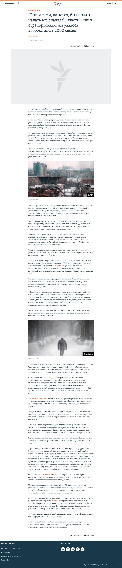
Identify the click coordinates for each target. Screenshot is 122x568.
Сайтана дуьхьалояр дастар (11, 556)
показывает (55, 501)
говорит (53, 517)
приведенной (52, 378)
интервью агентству (38, 399)
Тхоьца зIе (5, 560)
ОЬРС (109, 3)
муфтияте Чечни (43, 475)
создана (58, 266)
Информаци (5, 552)
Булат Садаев (33, 36)
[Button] (76, 46)
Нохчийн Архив (35, 10)
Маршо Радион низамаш (10, 548)
